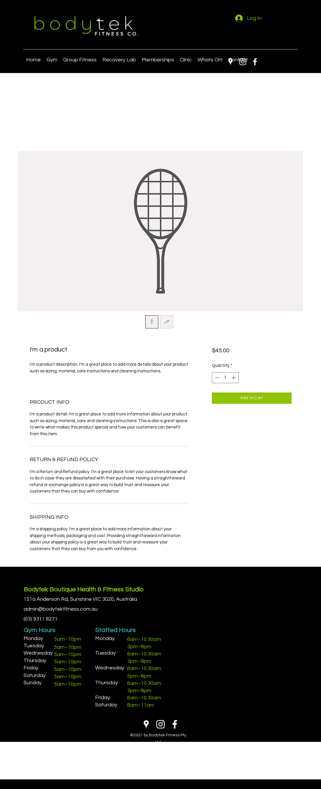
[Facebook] (255, 61)
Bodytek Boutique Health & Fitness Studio (83, 589)
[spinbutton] (225, 377)
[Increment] (234, 377)
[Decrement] (217, 377)
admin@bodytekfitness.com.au (60, 609)
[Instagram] (242, 61)
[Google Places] (230, 61)
